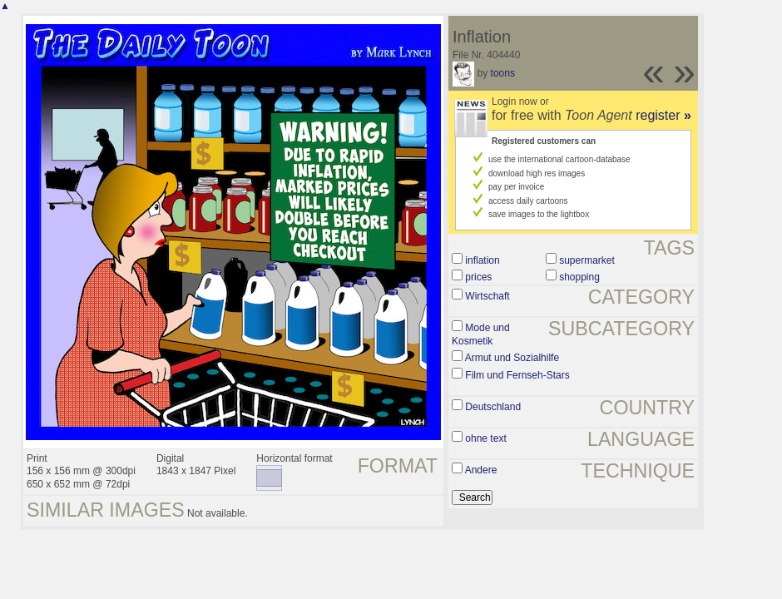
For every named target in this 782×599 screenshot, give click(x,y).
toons (503, 73)
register (663, 115)
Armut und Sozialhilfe (512, 358)
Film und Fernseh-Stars (517, 375)
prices (478, 277)
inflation (482, 260)
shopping (579, 277)
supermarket (587, 260)
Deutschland (493, 407)
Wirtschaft (487, 296)
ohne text (485, 438)
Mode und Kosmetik (481, 334)
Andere (481, 470)
